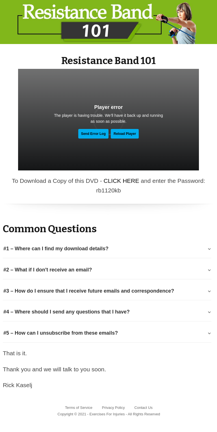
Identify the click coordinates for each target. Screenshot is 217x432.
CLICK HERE (121, 180)
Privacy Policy (113, 407)
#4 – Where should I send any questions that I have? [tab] (66, 312)
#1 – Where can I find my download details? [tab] (55, 248)
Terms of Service (78, 407)
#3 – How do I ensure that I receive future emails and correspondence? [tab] (88, 291)
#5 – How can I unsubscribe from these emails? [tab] (60, 333)
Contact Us (143, 407)
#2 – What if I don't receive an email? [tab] (47, 270)
